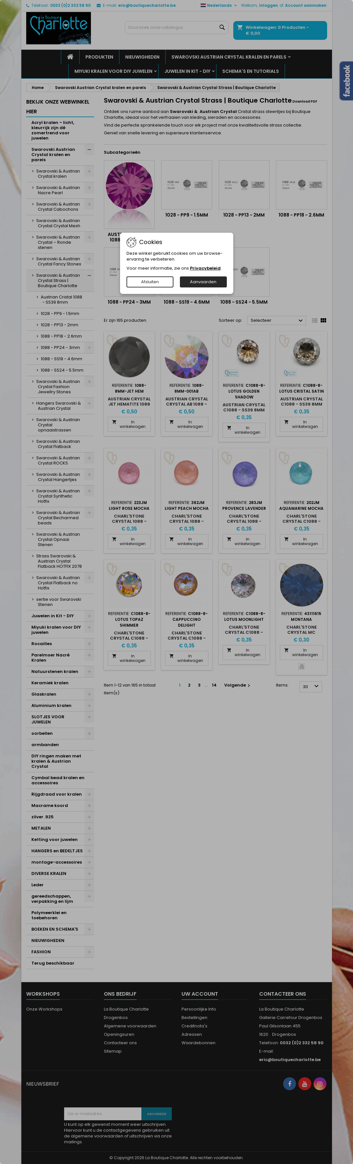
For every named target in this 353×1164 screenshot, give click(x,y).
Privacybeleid (205, 268)
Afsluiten (150, 282)
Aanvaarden (203, 282)
